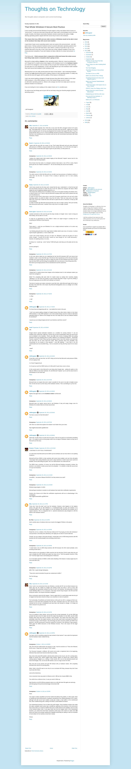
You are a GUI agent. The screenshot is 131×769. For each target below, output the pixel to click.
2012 (86, 48)
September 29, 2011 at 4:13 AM (40, 583)
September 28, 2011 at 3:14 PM (42, 520)
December (89, 52)
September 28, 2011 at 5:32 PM (44, 567)
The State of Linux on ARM (92, 73)
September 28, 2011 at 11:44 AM (44, 475)
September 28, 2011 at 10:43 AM (47, 448)
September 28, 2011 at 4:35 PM (44, 545)
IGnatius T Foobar (34, 448)
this (58, 87)
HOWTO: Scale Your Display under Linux (96, 88)
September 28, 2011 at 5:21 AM (44, 270)
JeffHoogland (32, 307)
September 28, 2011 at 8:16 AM (47, 356)
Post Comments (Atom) (37, 751)
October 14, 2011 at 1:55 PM (43, 691)
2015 (86, 42)
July (87, 104)
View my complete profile (89, 35)
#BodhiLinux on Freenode (92, 191)
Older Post (74, 748)
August (88, 102)
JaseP (30, 327)
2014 (86, 44)
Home (51, 748)
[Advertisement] (90, 154)
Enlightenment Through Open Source (91, 214)
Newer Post (28, 748)
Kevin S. (31, 143)
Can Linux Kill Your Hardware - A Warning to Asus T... (94, 97)
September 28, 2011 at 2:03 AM (42, 143)
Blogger (72, 760)
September (89, 59)
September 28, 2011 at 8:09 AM (41, 327)
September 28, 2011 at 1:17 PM (40, 504)
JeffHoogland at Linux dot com (94, 189)
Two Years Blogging (91, 68)
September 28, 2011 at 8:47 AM (44, 379)
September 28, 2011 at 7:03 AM (44, 293)
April (87, 111)
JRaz (30, 125)
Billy (30, 504)
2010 (86, 120)
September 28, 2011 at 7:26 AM (47, 307)
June (87, 106)
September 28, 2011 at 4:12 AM (44, 211)
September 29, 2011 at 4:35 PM (47, 633)
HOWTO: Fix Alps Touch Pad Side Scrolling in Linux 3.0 (94, 61)
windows (33, 116)
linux (30, 116)
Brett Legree (32, 211)
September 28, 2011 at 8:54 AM (47, 412)
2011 (86, 50)
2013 (86, 46)
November (89, 54)
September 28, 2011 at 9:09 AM (47, 435)
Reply (30, 138)
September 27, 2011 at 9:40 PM (40, 125)
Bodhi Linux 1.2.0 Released (92, 99)
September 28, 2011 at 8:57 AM (44, 422)
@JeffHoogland (91, 192)
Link (90, 194)
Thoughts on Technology (55, 9)
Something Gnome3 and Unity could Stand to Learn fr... (95, 78)
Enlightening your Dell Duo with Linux (95, 94)
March (88, 113)
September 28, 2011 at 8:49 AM (47, 391)
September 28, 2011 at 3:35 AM (44, 156)
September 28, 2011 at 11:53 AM (44, 485)
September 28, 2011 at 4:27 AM (44, 254)
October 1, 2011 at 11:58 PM (43, 644)
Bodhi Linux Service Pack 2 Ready (94, 75)
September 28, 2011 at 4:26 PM (44, 529)
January (88, 117)
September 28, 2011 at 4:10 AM (41, 184)
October (88, 56)
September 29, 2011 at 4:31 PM (44, 612)
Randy (31, 184)
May (87, 109)
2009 (86, 122)
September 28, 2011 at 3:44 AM (44, 172)
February (88, 115)
